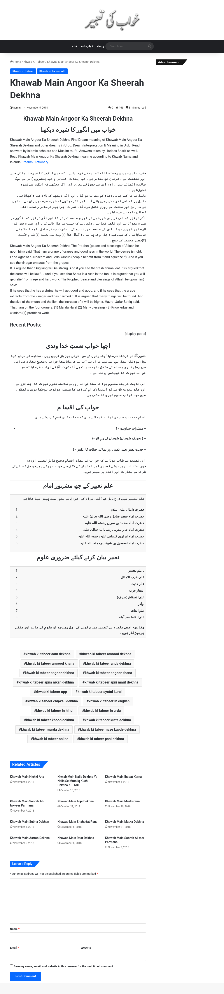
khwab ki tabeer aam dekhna (48, 654)
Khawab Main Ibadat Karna (123, 776)
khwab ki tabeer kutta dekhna (108, 720)
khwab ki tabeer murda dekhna (45, 729)
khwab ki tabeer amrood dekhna (106, 654)
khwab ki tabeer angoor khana (108, 673)
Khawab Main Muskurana (122, 801)
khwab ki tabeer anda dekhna (108, 663)
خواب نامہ (86, 46)
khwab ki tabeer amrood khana (50, 663)
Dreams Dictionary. (35, 162)
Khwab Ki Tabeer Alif (52, 71)
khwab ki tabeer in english (109, 701)
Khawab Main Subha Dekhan (29, 821)
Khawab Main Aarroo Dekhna (30, 838)
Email (14, 947)
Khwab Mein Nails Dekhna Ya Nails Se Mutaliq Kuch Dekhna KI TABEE (77, 781)
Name (15, 929)
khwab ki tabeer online (50, 739)
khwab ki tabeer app (51, 692)
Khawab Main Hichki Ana (27, 776)
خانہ (74, 46)
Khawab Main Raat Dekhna (76, 838)
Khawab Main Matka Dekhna (124, 821)
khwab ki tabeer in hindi (54, 710)
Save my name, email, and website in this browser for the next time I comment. (64, 966)
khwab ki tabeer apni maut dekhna (111, 682)
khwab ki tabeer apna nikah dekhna (46, 682)
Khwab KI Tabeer (34, 61)
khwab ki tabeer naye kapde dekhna (108, 729)
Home (15, 61)
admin (17, 107)
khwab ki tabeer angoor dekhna (49, 673)
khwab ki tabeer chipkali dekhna (52, 701)
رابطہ (100, 46)
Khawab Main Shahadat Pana (78, 821)
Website (86, 947)
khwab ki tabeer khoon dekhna (50, 720)
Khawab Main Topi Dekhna (76, 801)
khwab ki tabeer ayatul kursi (100, 692)
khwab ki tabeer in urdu (102, 710)
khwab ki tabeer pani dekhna (101, 739)
